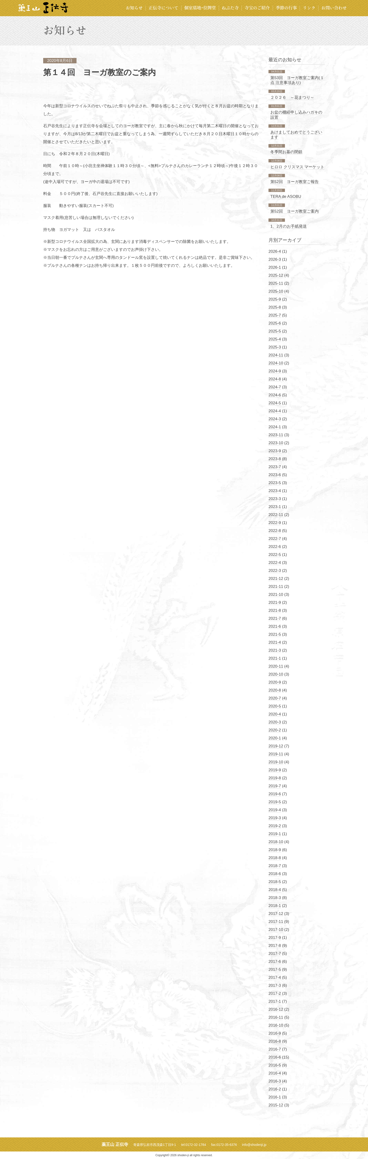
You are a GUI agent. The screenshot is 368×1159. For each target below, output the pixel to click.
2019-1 (274, 834)
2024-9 (274, 371)
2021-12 (275, 578)
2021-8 (274, 610)
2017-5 (274, 969)
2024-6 (274, 395)
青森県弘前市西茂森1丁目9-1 (154, 1145)
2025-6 (274, 323)
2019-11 (275, 754)
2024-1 (274, 427)
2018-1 (274, 905)
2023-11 (275, 435)
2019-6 (274, 794)
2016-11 (275, 1017)
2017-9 (274, 937)
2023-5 (274, 483)
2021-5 (274, 634)
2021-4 (274, 642)
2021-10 (275, 594)
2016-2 (274, 1089)
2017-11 (275, 921)
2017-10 (275, 929)
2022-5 (274, 554)
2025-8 (274, 307)
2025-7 (274, 315)
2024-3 (274, 419)
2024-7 (274, 387)
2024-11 (275, 355)
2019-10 (275, 762)
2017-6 (274, 961)
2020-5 (274, 706)
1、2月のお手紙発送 (288, 226)
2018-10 (275, 842)
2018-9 (274, 850)
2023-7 (274, 467)
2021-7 (274, 618)
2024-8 (274, 379)
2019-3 (274, 818)
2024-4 (274, 411)
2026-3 (274, 259)
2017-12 (275, 913)
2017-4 (274, 977)
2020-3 (274, 722)
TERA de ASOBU (285, 196)
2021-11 (275, 586)
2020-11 (275, 666)
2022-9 (274, 522)
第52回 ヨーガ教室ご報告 (294, 182)
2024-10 (275, 363)
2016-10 (275, 1025)
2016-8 (274, 1041)
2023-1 (274, 507)
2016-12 (275, 1009)
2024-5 (274, 403)
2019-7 (274, 786)
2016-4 (274, 1073)
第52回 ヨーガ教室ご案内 (294, 211)
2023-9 (274, 451)
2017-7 (274, 953)
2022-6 (274, 546)
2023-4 (274, 491)
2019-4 (274, 810)
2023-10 (275, 443)
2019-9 (274, 770)
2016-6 (274, 1057)
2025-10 (275, 291)
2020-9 (274, 682)
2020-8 (274, 690)
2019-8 (274, 778)
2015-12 (275, 1105)
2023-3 (274, 499)
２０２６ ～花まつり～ (292, 97)
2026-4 (274, 251)
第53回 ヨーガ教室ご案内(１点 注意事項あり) (297, 80)
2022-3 (274, 570)
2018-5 (274, 882)
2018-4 (274, 889)
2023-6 (274, 475)
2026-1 (274, 267)
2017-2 (274, 993)
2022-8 (274, 530)
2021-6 (274, 626)
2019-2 (274, 826)
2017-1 (274, 1001)
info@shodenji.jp (254, 1145)
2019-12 (275, 746)
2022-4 (274, 562)
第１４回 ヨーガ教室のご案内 (99, 72)
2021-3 (274, 650)
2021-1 (274, 658)
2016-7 (274, 1049)
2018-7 (274, 866)
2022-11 (275, 515)
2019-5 (274, 802)
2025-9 (274, 299)
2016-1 (274, 1097)
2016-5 (274, 1065)
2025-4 (274, 339)
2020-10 (275, 674)
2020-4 (274, 714)
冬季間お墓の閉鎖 (286, 152)
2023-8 (274, 459)
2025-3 (274, 347)
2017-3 (274, 985)
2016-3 (274, 1081)
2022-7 (274, 538)
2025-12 (275, 275)
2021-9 (274, 602)
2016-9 (274, 1033)
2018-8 (274, 858)
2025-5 (274, 331)
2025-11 (275, 283)
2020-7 (274, 698)
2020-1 (274, 738)
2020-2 (274, 730)
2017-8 (274, 945)
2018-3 (274, 897)
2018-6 (274, 874)
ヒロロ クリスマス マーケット (297, 167)
